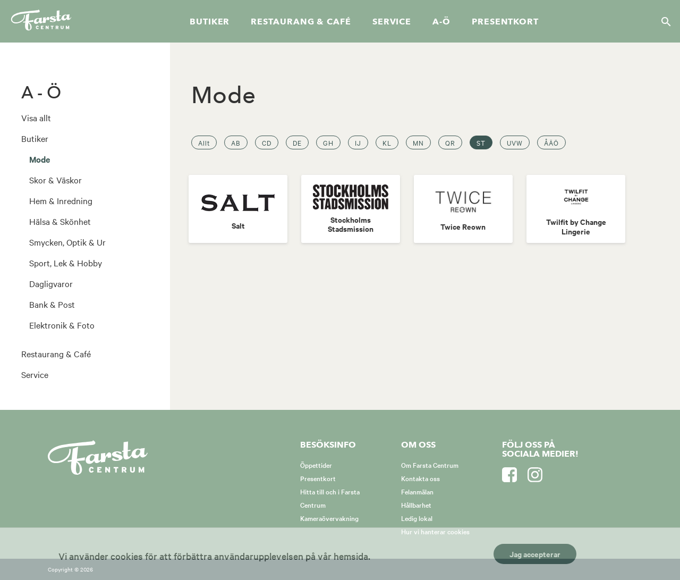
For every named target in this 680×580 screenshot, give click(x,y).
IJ (358, 142)
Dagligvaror (51, 283)
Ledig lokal (416, 518)
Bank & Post (52, 304)
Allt (204, 142)
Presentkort (505, 22)
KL (387, 142)
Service (391, 22)
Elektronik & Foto (62, 325)
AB (236, 142)
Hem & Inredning (60, 200)
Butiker (210, 22)
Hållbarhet (416, 504)
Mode (39, 159)
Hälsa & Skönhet (60, 221)
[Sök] (663, 21)
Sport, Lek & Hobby (65, 262)
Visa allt (36, 117)
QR (450, 142)
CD (266, 142)
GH (328, 142)
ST (481, 142)
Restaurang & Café (56, 353)
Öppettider (316, 464)
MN (418, 142)
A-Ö (441, 22)
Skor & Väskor (55, 180)
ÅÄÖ (551, 142)
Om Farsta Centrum (429, 464)
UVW (515, 142)
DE (297, 142)
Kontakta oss (420, 478)
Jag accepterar (534, 553)
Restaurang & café (301, 22)
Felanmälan (417, 491)
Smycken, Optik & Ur (67, 242)
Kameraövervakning (329, 518)
